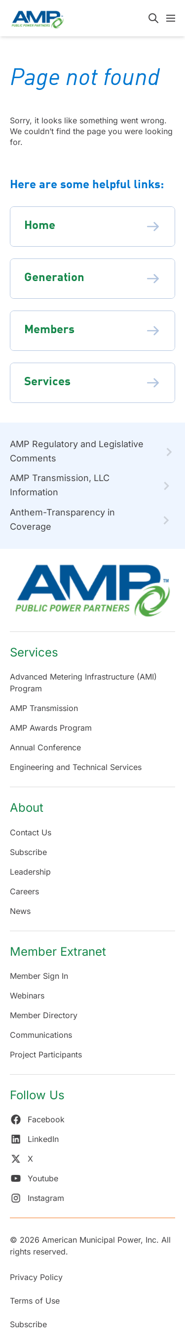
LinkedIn (34, 1139)
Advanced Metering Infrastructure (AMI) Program (83, 682)
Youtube (34, 1178)
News (20, 911)
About (26, 807)
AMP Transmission (44, 708)
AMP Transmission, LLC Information (60, 485)
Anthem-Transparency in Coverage (62, 519)
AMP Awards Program (51, 728)
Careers (24, 891)
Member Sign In (39, 976)
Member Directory (43, 1015)
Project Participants (46, 1054)
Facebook (37, 1119)
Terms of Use (35, 1301)
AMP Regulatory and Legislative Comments (77, 451)
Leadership (30, 872)
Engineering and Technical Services (76, 767)
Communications (41, 1035)
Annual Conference (45, 747)
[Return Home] (92, 595)
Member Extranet (58, 951)
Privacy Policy (36, 1277)
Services (34, 652)
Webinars (27, 995)
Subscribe (28, 852)
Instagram (37, 1198)
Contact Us (30, 832)
